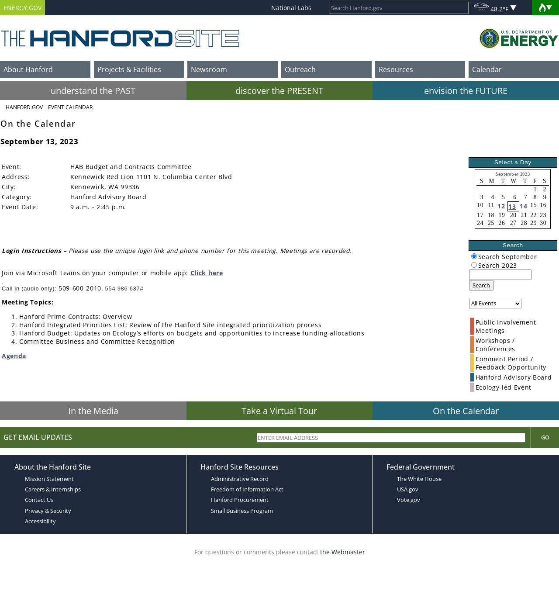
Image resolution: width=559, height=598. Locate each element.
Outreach (300, 69)
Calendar (487, 69)
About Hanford (28, 69)
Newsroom (209, 69)
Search (481, 285)
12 (501, 206)
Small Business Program (242, 511)
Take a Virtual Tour (279, 411)
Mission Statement (49, 479)
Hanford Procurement (240, 500)
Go (545, 437)
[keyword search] (500, 275)
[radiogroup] (474, 256)
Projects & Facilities (129, 69)
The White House (419, 479)
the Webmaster (342, 552)
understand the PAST (93, 91)
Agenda (14, 356)
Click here (206, 273)
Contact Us (39, 500)
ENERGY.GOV (22, 7)
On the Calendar (466, 411)
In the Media (93, 411)
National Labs (291, 7)
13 (512, 206)
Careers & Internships (53, 489)
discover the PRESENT (279, 91)
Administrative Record (240, 479)
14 (523, 206)
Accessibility (40, 521)
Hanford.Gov (24, 107)
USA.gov (407, 489)
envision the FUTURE (465, 91)
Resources (396, 69)
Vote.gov (408, 500)
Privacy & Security (48, 511)
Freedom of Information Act (247, 489)
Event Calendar (70, 107)
